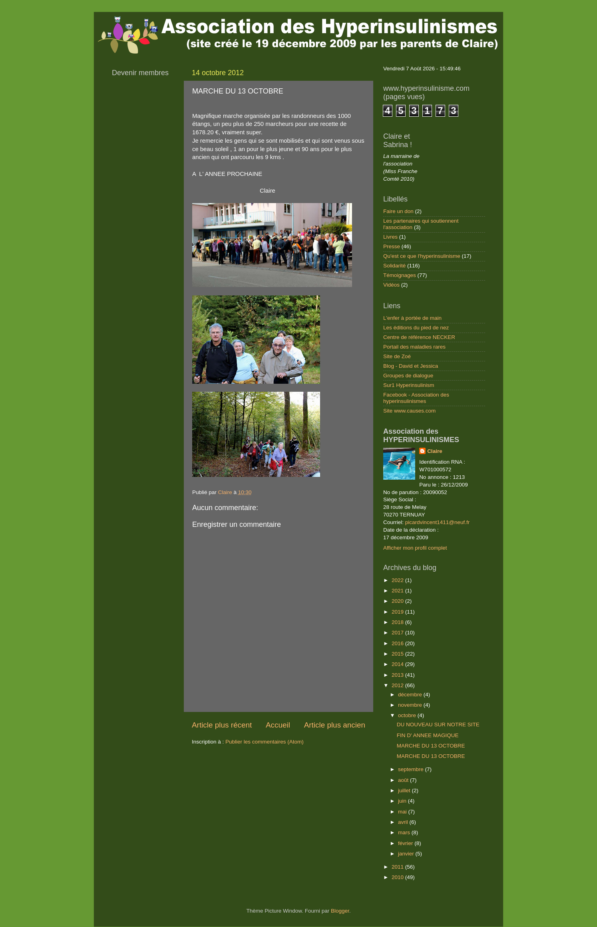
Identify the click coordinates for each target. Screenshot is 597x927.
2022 (398, 580)
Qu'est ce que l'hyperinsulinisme (421, 256)
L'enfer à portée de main (412, 318)
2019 (398, 612)
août (404, 780)
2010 (398, 877)
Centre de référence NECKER (419, 337)
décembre (411, 695)
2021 (398, 591)
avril (404, 822)
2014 (398, 664)
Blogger (340, 911)
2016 (398, 643)
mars (405, 832)
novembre (411, 705)
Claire (434, 451)
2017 (398, 633)
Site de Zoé (397, 356)
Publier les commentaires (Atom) (264, 742)
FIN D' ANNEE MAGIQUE (428, 735)
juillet (405, 790)
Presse (391, 246)
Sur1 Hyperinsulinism (408, 385)
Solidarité (394, 266)
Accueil (278, 725)
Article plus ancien (334, 725)
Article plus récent (222, 725)
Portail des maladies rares (414, 347)
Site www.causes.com (409, 411)
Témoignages (399, 275)
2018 (398, 622)
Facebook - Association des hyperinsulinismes (416, 398)
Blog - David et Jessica (410, 366)
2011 (398, 867)
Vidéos (391, 285)
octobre (408, 715)
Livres (390, 237)
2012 (398, 685)
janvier (407, 854)
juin (403, 801)
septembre (411, 769)
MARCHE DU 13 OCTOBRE (431, 746)
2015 (398, 654)
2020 (398, 601)
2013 (398, 675)
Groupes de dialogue (408, 376)
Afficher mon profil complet (415, 548)
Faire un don (398, 211)
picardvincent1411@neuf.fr (437, 522)
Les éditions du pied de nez (416, 328)
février (406, 843)
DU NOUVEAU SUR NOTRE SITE (438, 725)
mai (403, 812)
